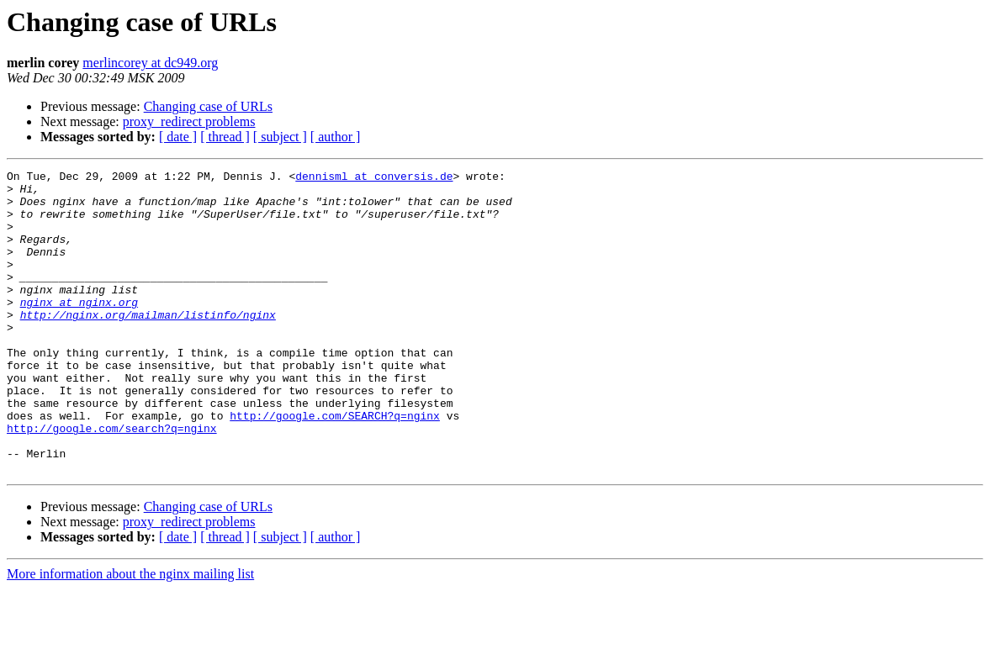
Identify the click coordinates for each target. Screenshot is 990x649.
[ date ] (178, 136)
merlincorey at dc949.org (150, 62)
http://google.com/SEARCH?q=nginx (335, 465)
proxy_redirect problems (189, 121)
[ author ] (335, 136)
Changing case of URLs (208, 106)
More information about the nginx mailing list (130, 634)
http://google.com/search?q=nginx (112, 480)
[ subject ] (280, 136)
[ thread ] (225, 136)
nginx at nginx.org (79, 329)
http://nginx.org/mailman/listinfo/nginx (148, 344)
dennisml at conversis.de (374, 178)
